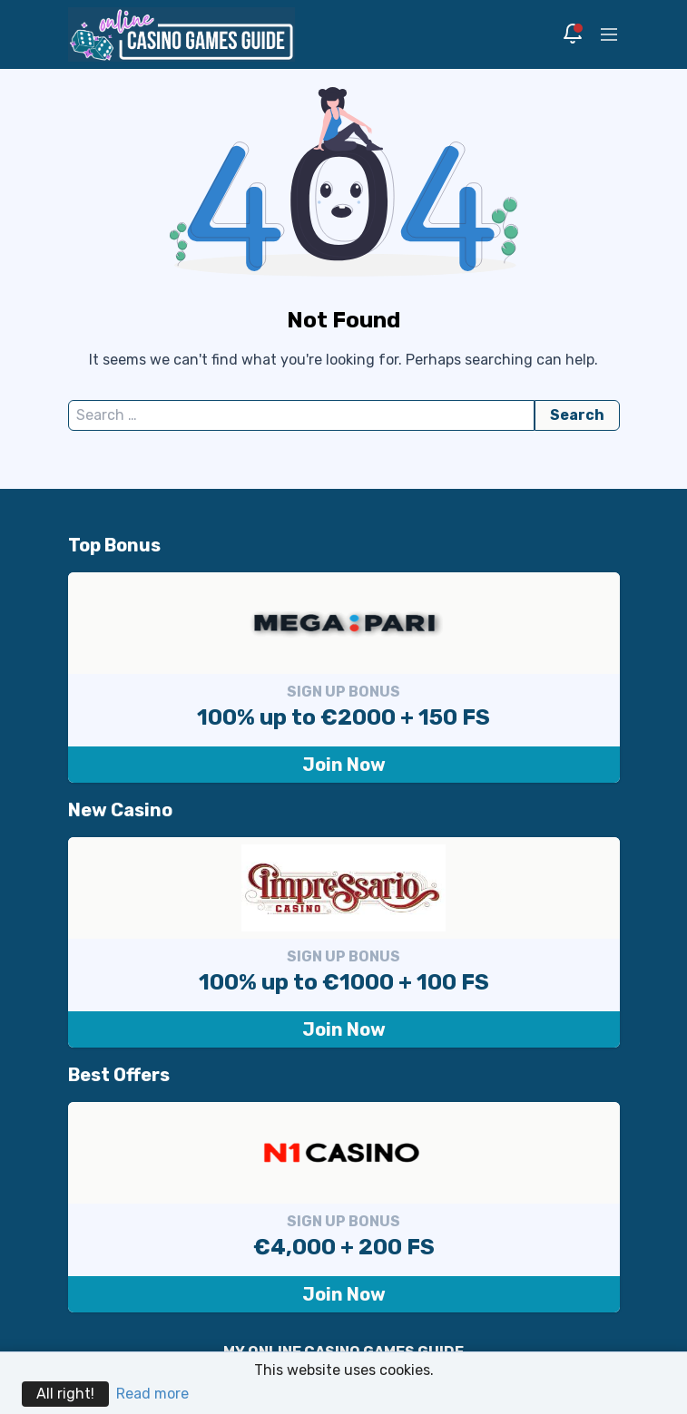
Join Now (344, 764)
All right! (65, 1393)
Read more (152, 1393)
